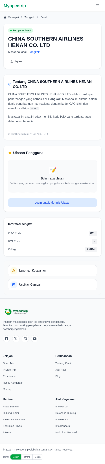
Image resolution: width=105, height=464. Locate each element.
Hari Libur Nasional (66, 432)
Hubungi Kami (11, 413)
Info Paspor (61, 406)
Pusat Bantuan (11, 406)
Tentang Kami (63, 363)
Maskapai (11, 17)
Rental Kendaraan (13, 382)
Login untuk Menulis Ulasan (52, 202)
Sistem (16, 457)
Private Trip (9, 369)
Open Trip (8, 363)
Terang (27, 457)
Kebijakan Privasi (12, 426)
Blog (57, 376)
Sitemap (7, 432)
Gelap (38, 457)
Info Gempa (62, 419)
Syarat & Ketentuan (14, 419)
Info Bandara (62, 426)
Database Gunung (65, 413)
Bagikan (16, 61)
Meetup (7, 389)
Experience (9, 376)
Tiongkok (30, 17)
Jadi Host (60, 369)
